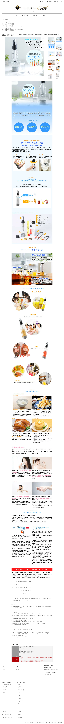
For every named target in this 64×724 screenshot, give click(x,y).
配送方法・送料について (7, 714)
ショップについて (36, 15)
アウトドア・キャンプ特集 (12, 29)
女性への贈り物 (11, 24)
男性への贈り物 (11, 23)
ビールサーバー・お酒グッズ (19, 26)
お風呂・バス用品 (21, 689)
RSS (18, 717)
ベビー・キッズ (20, 695)
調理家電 (9, 28)
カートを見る (20, 714)
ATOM (21, 717)
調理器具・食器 (20, 29)
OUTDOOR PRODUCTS (7, 684)
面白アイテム (11, 25)
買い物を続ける (48, 674)
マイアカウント (44, 1)
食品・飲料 (5, 687)
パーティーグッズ (8, 21)
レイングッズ (5, 686)
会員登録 (50, 1)
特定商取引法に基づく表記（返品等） (52, 669)
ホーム (17, 15)
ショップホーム (5, 709)
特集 (6, 26)
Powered (54, 722)
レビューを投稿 (48, 667)
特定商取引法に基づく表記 (7, 717)
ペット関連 (20, 698)
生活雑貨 (6, 19)
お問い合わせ (45, 15)
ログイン (55, 1)
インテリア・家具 (21, 690)
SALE (19, 684)
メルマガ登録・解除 (6, 716)
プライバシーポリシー (21, 716)
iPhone (4, 692)
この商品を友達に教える (49, 671)
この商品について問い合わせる (51, 672)
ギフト (6, 22)
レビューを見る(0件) (49, 665)
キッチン (19, 686)
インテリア (5, 690)
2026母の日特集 (10, 26)
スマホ (19, 692)
